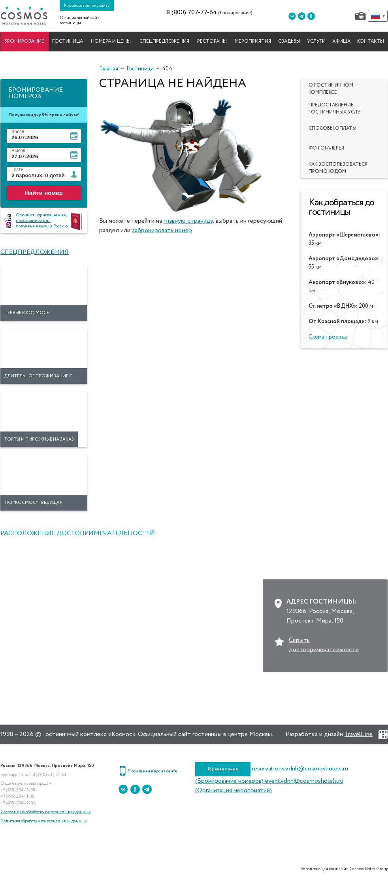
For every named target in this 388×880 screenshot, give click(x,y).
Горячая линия (223, 769)
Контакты (370, 41)
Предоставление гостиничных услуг (336, 109)
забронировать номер (162, 230)
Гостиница (67, 41)
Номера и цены (111, 41)
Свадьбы (289, 41)
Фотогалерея (326, 148)
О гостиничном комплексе (331, 89)
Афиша (341, 41)
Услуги (316, 41)
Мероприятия (253, 41)
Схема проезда (328, 337)
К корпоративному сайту (86, 6)
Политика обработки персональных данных (43, 821)
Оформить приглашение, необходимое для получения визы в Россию (42, 220)
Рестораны (212, 41)
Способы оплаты (332, 128)
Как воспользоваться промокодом (338, 168)
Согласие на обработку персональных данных (45, 812)
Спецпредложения (164, 41)
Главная (109, 69)
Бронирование (24, 41)
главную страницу (188, 221)
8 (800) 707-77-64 (191, 12)
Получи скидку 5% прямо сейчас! (44, 115)
